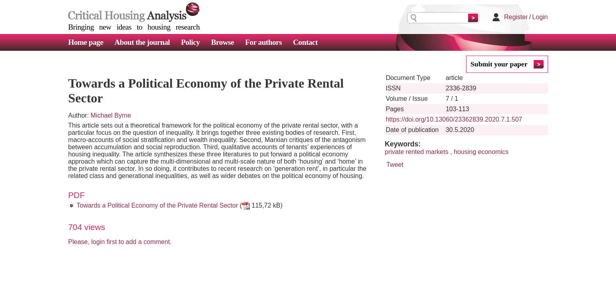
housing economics (481, 151)
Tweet (395, 164)
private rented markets (417, 151)
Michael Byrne (111, 115)
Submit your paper (498, 64)
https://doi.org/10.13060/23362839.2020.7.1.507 (454, 119)
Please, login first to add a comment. (120, 241)
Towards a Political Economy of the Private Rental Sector (157, 205)
